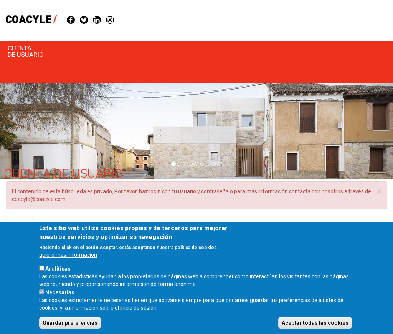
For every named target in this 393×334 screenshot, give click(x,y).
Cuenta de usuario (26, 51)
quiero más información (68, 266)
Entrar (22, 227)
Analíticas (58, 280)
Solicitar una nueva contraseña (77, 225)
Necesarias (59, 304)
